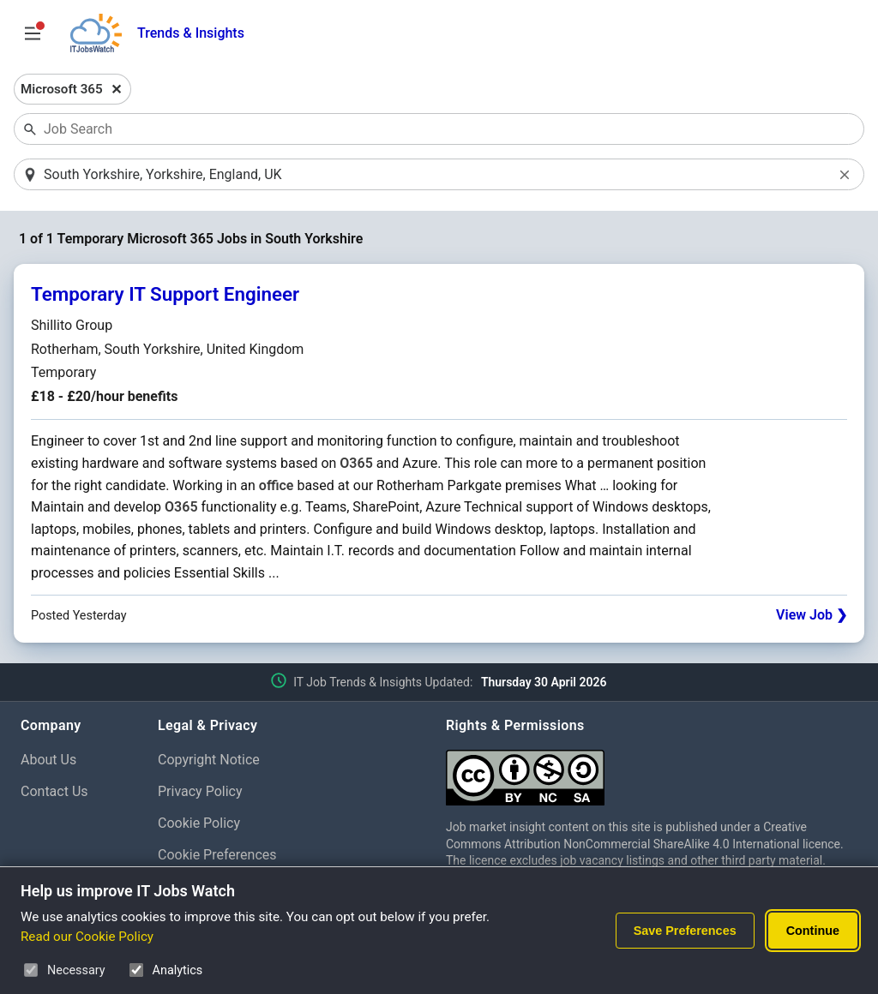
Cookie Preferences (217, 855)
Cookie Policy (199, 823)
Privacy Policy (200, 791)
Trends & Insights (190, 33)
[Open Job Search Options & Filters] (32, 33)
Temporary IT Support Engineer (165, 294)
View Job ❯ (811, 615)
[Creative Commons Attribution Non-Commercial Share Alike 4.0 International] (651, 770)
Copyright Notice (209, 759)
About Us (48, 759)
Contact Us (54, 791)
